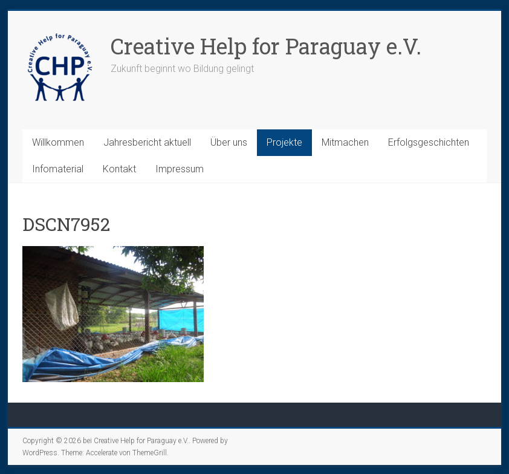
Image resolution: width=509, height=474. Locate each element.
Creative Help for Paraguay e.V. (266, 45)
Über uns (228, 142)
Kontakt (119, 169)
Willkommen (58, 142)
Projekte (284, 142)
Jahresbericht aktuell (147, 142)
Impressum (179, 169)
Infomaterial (57, 169)
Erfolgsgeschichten (428, 142)
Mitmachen (345, 142)
